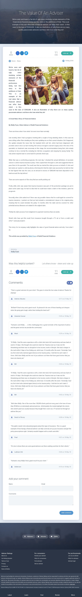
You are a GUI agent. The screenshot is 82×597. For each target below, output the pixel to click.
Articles (42, 537)
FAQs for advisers (73, 558)
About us (4, 555)
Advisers (28, 537)
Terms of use (5, 561)
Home (14, 61)
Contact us (4, 566)
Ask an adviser (38, 563)
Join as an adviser (73, 555)
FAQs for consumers (40, 558)
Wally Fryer (32, 236)
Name (25, 487)
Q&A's (54, 537)
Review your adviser (40, 555)
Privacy (3, 563)
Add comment (66, 513)
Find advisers (38, 561)
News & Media (5, 569)
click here (72, 584)
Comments (41, 499)
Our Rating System (6, 558)
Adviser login (72, 561)
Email (57, 487)
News (19, 61)
